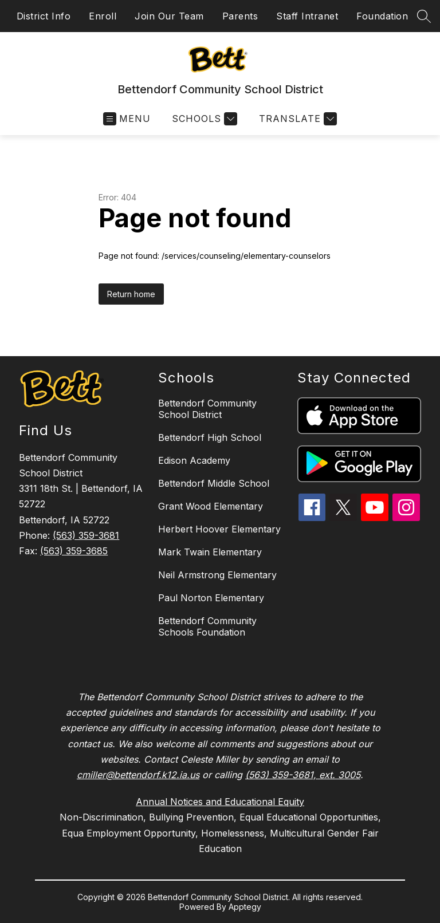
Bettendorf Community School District (207, 408)
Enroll (102, 16)
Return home (131, 294)
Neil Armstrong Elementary (217, 575)
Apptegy (245, 907)
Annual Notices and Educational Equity (220, 801)
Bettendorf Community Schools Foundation (207, 626)
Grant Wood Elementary (210, 506)
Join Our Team (169, 16)
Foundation (382, 16)
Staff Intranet (307, 16)
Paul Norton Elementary (211, 598)
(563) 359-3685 (74, 551)
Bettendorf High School (209, 437)
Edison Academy (194, 460)
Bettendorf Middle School (213, 483)
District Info (44, 16)
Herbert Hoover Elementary (219, 529)
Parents (240, 16)
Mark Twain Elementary (210, 552)
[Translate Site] (296, 119)
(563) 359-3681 (86, 535)
